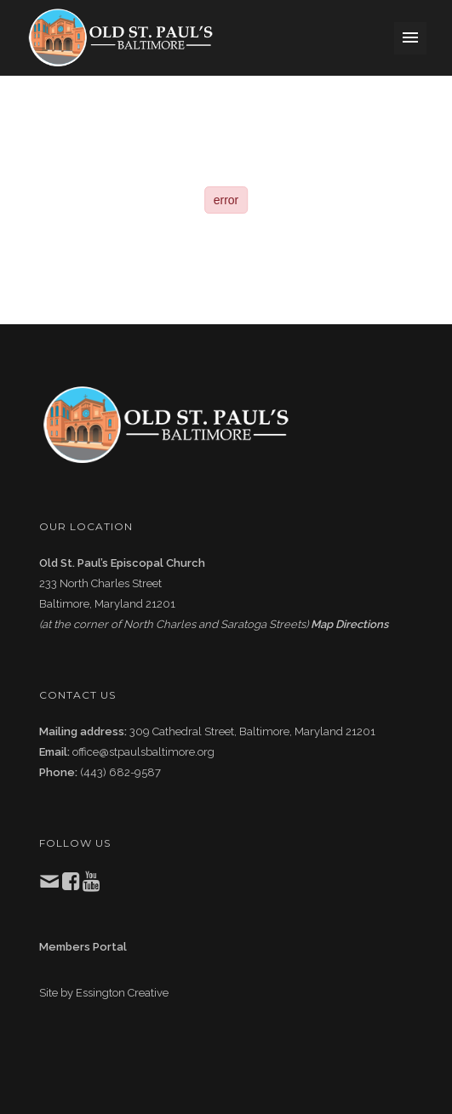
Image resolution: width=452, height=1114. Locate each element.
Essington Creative (122, 992)
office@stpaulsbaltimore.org (143, 752)
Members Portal (83, 946)
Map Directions (349, 624)
